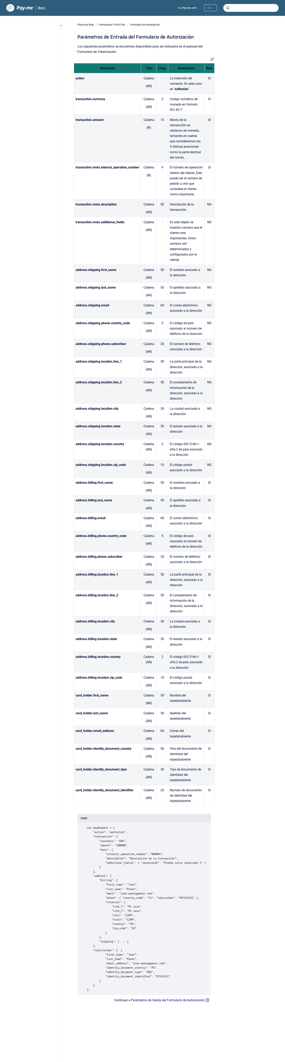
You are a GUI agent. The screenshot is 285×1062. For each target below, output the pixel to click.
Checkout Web (85, 24)
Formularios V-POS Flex (112, 24)
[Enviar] (228, 8)
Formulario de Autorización (145, 24)
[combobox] (250, 8)
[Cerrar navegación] (61, 25)
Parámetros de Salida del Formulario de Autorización (168, 1000)
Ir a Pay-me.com (187, 7)
